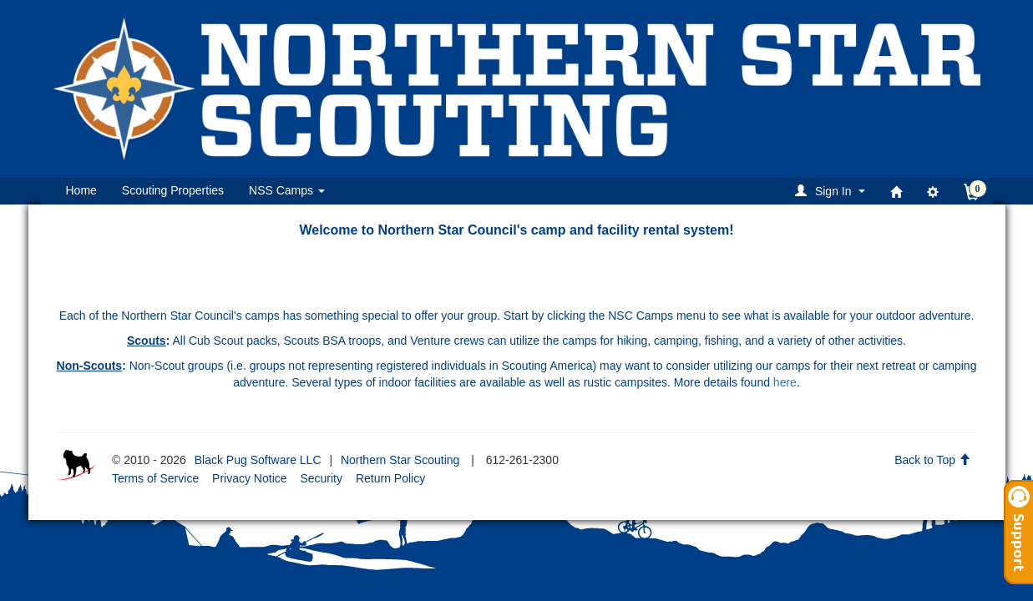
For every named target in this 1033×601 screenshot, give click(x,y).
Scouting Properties (173, 190)
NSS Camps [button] (287, 190)
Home (81, 190)
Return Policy (390, 478)
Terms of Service (155, 478)
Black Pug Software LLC (258, 460)
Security (321, 478)
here (785, 382)
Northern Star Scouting (400, 460)
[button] (832, 191)
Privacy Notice (249, 478)
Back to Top (932, 460)
